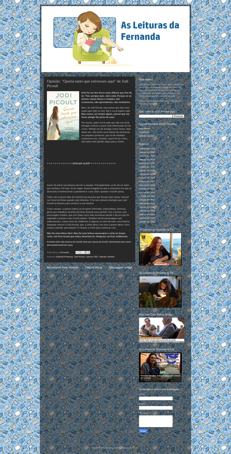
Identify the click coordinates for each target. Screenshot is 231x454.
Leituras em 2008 (147, 214)
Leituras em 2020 (147, 170)
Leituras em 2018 (147, 178)
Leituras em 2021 (147, 167)
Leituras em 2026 (147, 148)
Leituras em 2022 (147, 163)
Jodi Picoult (79, 257)
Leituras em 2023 (147, 159)
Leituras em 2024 (147, 156)
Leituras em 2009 (147, 211)
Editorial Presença (64, 257)
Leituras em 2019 (147, 174)
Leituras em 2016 (147, 185)
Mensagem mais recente (62, 267)
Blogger (135, 448)
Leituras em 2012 (147, 200)
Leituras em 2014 (147, 192)
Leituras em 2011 (147, 203)
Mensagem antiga (120, 267)
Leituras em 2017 (147, 181)
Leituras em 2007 (147, 218)
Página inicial (93, 267)
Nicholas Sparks (146, 136)
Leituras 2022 (92, 257)
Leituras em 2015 (147, 189)
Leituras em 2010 (147, 207)
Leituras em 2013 (147, 196)
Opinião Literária (106, 257)
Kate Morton (144, 128)
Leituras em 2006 (147, 222)
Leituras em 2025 (147, 152)
